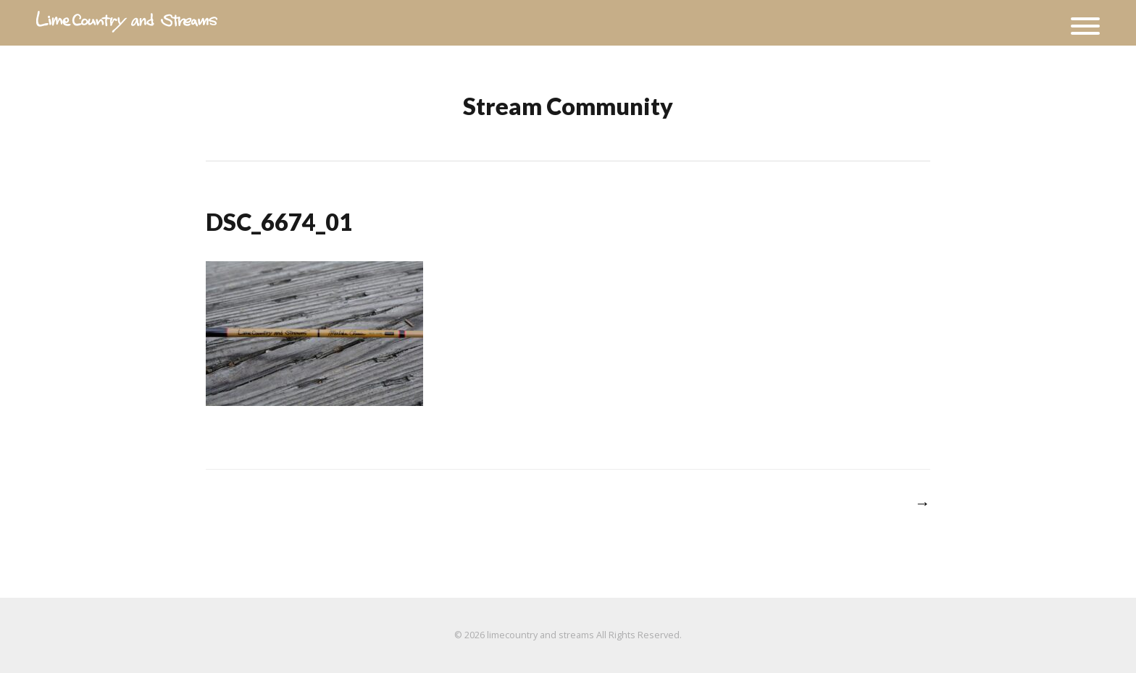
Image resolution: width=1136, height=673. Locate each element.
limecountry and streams (540, 635)
